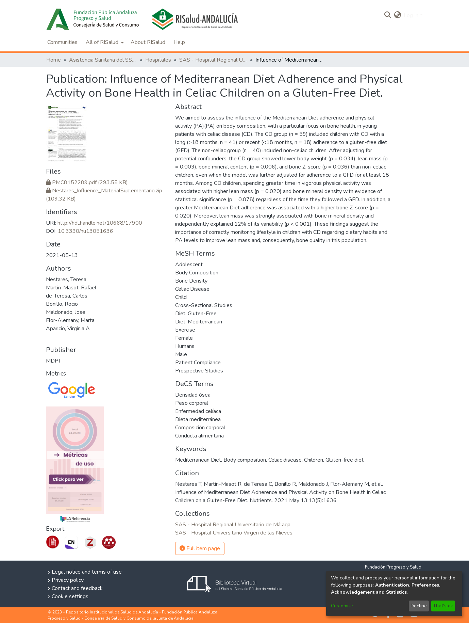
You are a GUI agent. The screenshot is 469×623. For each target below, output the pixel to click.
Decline (419, 606)
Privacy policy (68, 580)
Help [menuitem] (179, 42)
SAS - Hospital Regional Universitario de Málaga (213, 60)
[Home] (94, 19)
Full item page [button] (200, 548)
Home (53, 60)
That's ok (443, 606)
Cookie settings (70, 596)
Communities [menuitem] (62, 42)
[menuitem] (397, 15)
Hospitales (158, 60)
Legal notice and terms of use (87, 572)
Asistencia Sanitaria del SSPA (103, 60)
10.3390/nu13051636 (85, 231)
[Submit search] (387, 15)
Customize (342, 606)
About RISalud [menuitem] (148, 42)
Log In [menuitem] (411, 15)
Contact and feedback (77, 588)
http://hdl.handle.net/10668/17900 (99, 223)
